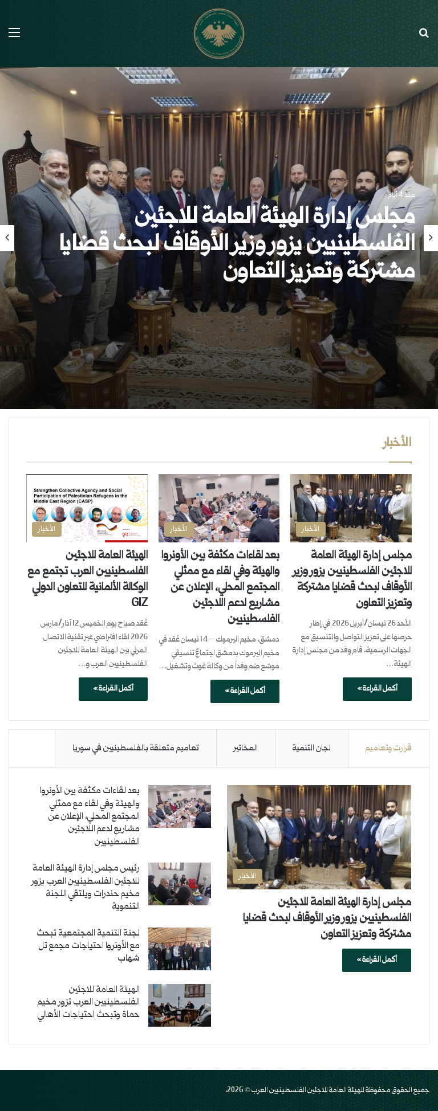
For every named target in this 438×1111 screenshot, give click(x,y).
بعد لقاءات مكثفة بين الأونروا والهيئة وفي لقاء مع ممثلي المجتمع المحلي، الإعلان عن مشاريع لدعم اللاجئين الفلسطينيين (220, 588)
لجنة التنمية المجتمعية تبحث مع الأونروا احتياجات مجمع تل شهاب (88, 946)
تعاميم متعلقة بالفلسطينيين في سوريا (135, 748)
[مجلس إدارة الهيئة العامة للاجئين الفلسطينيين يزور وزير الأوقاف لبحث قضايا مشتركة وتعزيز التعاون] (351, 508)
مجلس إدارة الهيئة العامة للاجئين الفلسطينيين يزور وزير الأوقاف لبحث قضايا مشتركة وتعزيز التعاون (237, 245)
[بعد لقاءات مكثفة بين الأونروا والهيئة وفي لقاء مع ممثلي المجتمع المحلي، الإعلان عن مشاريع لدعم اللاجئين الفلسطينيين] (219, 508)
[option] (219, 238)
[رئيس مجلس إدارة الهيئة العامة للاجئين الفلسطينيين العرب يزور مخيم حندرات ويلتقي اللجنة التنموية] (179, 884)
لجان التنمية (312, 748)
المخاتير (246, 748)
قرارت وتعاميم (389, 748)
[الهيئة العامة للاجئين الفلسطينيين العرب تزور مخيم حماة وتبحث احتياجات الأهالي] (179, 1005)
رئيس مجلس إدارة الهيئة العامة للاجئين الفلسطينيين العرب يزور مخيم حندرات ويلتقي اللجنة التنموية (85, 887)
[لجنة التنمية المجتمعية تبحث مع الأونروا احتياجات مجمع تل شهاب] (179, 949)
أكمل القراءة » (377, 689)
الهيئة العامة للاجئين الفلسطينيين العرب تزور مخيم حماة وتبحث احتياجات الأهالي (89, 1002)
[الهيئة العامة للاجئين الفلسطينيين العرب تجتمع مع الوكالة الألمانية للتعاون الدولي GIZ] (87, 508)
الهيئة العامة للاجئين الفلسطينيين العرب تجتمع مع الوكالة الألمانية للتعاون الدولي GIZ (87, 580)
